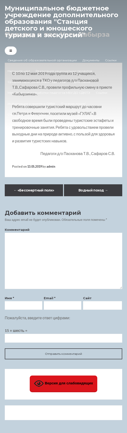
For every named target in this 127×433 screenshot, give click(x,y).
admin (50, 166)
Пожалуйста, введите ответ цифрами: (37, 317)
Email (49, 298)
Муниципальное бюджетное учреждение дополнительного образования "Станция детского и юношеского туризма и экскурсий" (61, 21)
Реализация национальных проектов (64, 71)
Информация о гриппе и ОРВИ (31, 103)
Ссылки (111, 60)
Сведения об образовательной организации (42, 60)
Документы (91, 60)
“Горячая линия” (73, 103)
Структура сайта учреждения (29, 114)
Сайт (87, 298)
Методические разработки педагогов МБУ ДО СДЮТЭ (49, 92)
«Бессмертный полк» (34, 190)
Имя (9, 298)
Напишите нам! (19, 71)
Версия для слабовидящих (63, 383)
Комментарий (17, 230)
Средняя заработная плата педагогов (37, 82)
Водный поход (93, 190)
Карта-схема (80, 82)
